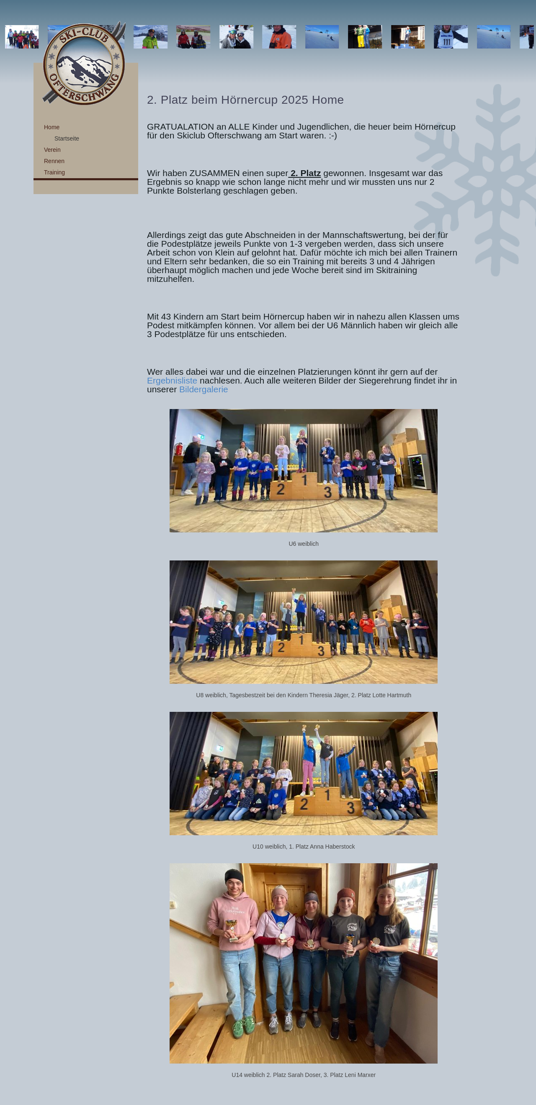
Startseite (66, 138)
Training (54, 172)
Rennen (54, 161)
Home (51, 127)
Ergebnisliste (172, 380)
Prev (11, 36)
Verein (52, 149)
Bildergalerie (203, 389)
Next (525, 36)
